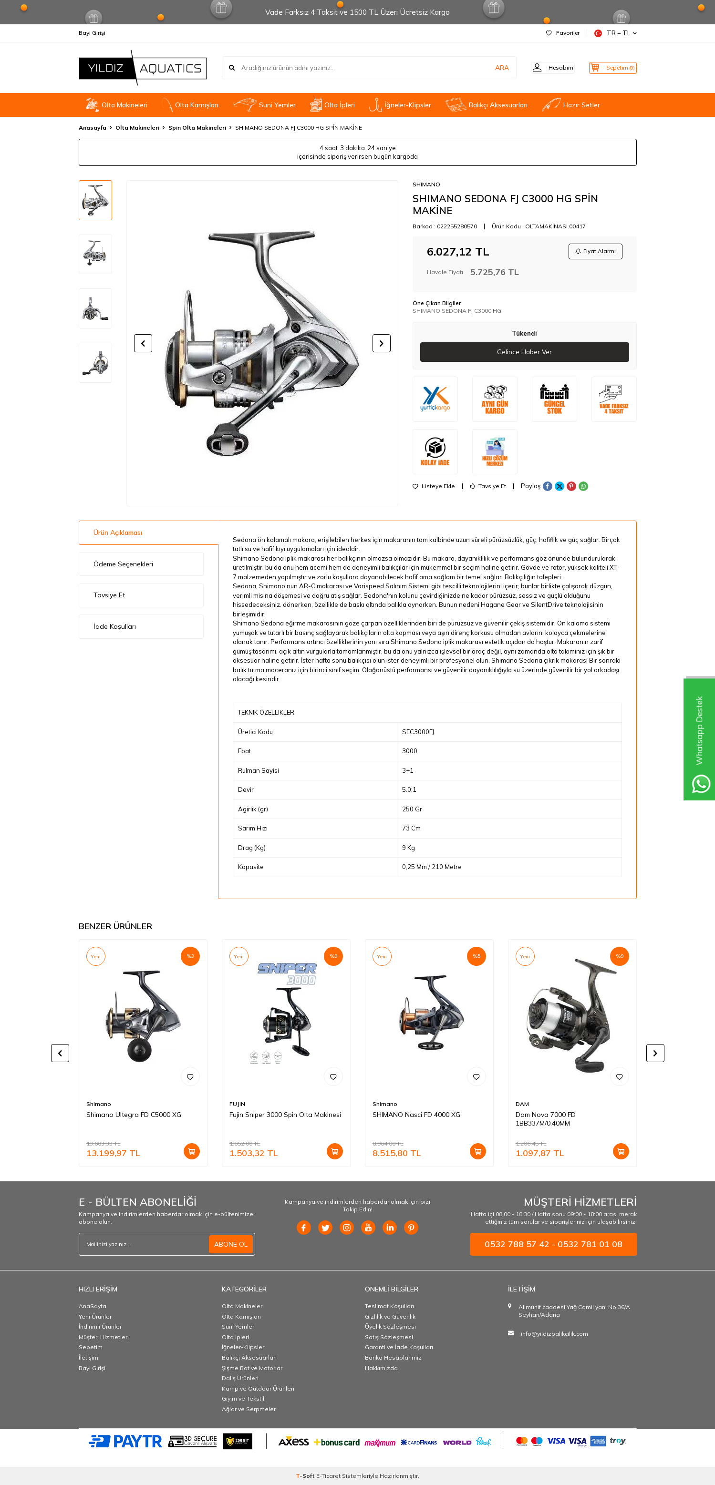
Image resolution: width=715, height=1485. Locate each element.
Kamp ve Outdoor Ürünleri (258, 1388)
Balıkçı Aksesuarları (487, 105)
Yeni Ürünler (95, 1316)
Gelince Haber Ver (524, 353)
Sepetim (91, 1347)
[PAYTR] (357, 1441)
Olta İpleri (332, 105)
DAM (522, 1103)
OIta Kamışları (190, 105)
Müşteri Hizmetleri (104, 1337)
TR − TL (615, 33)
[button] (143, 343)
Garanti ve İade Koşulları (399, 1347)
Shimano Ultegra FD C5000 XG (133, 1114)
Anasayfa (92, 127)
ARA (488, 67)
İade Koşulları (114, 626)
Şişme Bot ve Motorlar (252, 1368)
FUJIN (237, 1103)
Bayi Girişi (92, 32)
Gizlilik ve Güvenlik (390, 1316)
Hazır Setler (571, 105)
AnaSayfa (92, 1306)
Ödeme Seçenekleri (123, 564)
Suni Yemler (264, 105)
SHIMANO (426, 184)
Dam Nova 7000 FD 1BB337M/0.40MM (546, 1119)
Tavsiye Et (488, 488)
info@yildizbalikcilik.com (554, 1333)
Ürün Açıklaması (117, 532)
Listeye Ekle (434, 488)
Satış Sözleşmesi (389, 1337)
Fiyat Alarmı (594, 252)
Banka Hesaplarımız (393, 1357)
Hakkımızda (381, 1368)
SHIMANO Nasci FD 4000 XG (416, 1114)
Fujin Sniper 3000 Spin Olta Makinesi (285, 1114)
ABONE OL (231, 1244)
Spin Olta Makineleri (197, 127)
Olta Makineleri (116, 105)
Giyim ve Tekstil (243, 1398)
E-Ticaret (328, 1475)
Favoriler (563, 32)
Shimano (98, 1103)
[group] (262, 343)
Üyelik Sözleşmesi (390, 1326)
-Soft (306, 1475)
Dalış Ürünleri (240, 1378)
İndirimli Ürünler (100, 1326)
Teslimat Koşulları (389, 1306)
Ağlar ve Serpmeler (249, 1409)
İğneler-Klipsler (400, 105)
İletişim (88, 1357)
